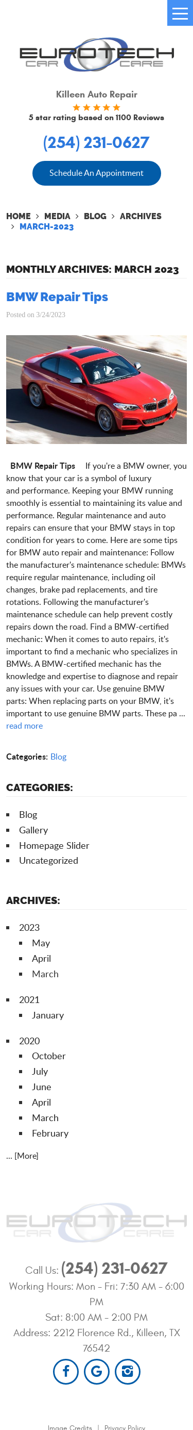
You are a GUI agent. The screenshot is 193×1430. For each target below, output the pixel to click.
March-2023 (47, 227)
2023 (29, 927)
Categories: (39, 787)
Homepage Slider (54, 845)
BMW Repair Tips (57, 297)
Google (97, 1372)
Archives (141, 216)
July (40, 1071)
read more (24, 725)
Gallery (33, 830)
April (41, 958)
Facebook (66, 1372)
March (45, 1117)
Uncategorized (48, 860)
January (48, 1015)
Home (18, 216)
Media (57, 216)
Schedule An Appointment (96, 172)
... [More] (22, 1155)
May (41, 942)
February (50, 1133)
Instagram (128, 1372)
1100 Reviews (140, 117)
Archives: (33, 900)
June (41, 1086)
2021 (29, 999)
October (49, 1055)
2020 (29, 1040)
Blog (95, 216)
